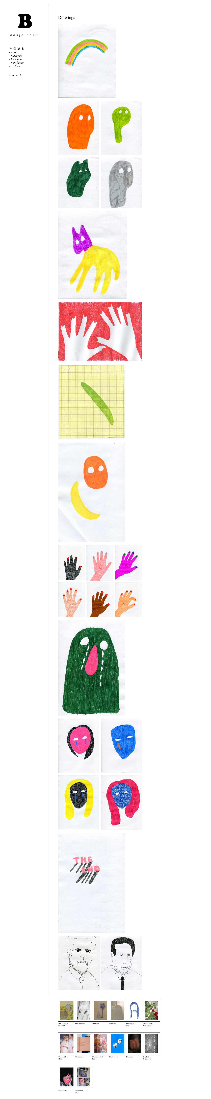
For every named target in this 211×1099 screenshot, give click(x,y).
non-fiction (17, 62)
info (16, 75)
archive (15, 66)
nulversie (16, 55)
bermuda (16, 59)
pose (14, 52)
